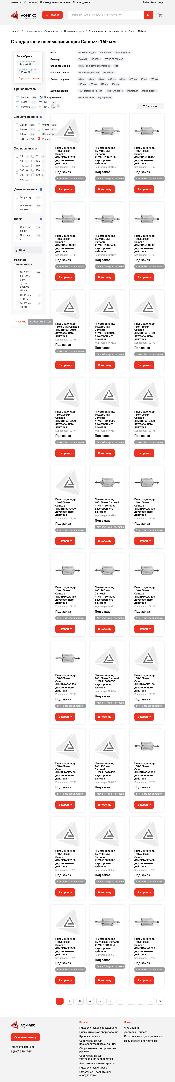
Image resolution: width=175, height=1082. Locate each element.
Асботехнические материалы (97, 1063)
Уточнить (38, 78)
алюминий (108, 72)
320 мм (133, 79)
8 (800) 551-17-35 (21, 1051)
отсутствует (132, 91)
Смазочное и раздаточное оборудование (95, 1073)
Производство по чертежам (55, 2)
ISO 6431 (83, 59)
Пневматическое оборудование (98, 1032)
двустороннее (104, 97)
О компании (30, 2)
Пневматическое (114, 91)
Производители (81, 2)
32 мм (144, 79)
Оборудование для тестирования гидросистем (96, 1057)
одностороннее (86, 97)
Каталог (52, 15)
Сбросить (24, 78)
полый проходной (87, 52)
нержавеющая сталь (89, 72)
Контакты (16, 2)
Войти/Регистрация (153, 2)
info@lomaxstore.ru (22, 1046)
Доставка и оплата (135, 1032)
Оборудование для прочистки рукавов (97, 1050)
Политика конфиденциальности (143, 1036)
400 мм (112, 79)
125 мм (104, 84)
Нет (116, 66)
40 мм (122, 79)
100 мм (115, 84)
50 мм (101, 79)
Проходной (105, 52)
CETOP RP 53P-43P (114, 59)
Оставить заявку (25, 1037)
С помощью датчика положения (95, 66)
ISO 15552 (96, 59)
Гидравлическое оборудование (98, 1027)
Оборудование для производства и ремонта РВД (97, 1042)
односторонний (123, 52)
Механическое (149, 91)
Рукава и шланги (89, 1036)
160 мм (93, 84)
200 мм (82, 84)
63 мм (91, 79)
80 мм (82, 79)
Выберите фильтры (40, 321)
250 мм (154, 79)
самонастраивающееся (90, 91)
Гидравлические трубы (93, 1067)
